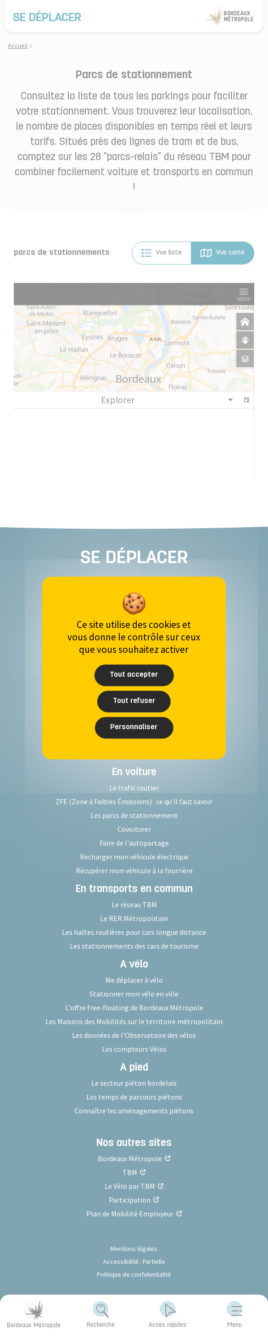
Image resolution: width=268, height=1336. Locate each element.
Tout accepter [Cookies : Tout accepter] (134, 675)
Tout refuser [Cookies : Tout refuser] (134, 701)
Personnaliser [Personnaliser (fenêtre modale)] (133, 727)
